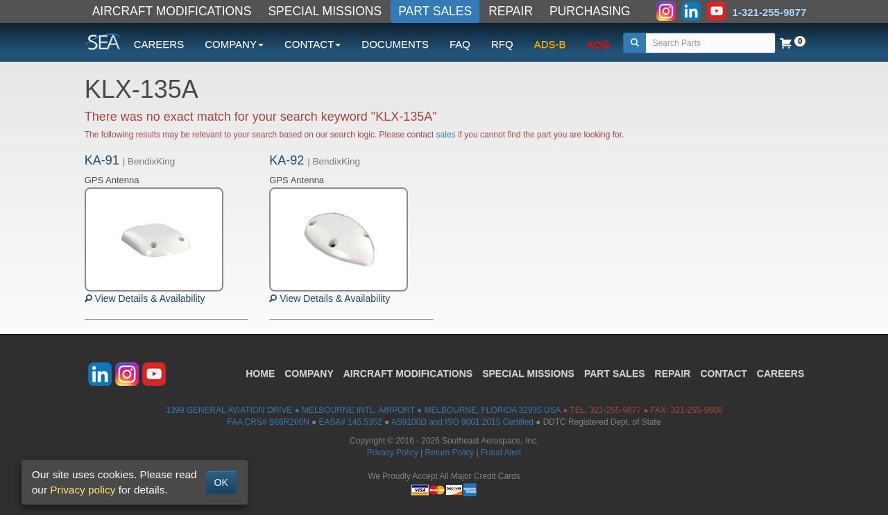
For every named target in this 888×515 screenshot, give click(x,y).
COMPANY (309, 373)
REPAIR (510, 11)
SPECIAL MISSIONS (325, 11)
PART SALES (435, 11)
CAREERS (159, 44)
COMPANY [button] (234, 44)
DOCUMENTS (395, 44)
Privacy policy (82, 490)
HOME (260, 373)
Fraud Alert (501, 452)
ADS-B (550, 44)
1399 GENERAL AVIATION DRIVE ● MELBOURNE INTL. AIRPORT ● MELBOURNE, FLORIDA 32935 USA (363, 410)
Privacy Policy (392, 452)
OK (221, 482)
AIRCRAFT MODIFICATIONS (172, 11)
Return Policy (450, 452)
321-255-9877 (615, 410)
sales (446, 135)
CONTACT (723, 373)
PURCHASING (590, 11)
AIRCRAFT (407, 373)
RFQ (502, 44)
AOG (598, 44)
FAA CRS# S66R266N (268, 422)
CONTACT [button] (312, 44)
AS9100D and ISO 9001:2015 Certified (462, 422)
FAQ (460, 44)
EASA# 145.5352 (350, 422)
